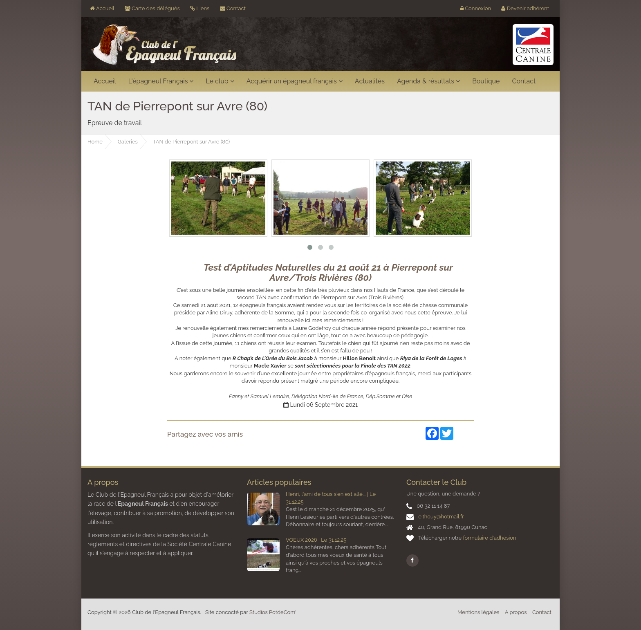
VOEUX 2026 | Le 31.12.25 (316, 540)
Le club (220, 81)
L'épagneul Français (161, 81)
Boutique (486, 81)
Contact (233, 8)
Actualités (370, 81)
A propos (516, 612)
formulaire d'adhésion (489, 538)
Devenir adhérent (525, 8)
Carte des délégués (152, 8)
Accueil (102, 8)
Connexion (475, 8)
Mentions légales (478, 612)
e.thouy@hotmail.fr (441, 516)
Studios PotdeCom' (272, 612)
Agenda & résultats (428, 81)
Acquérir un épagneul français (295, 81)
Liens (199, 8)
